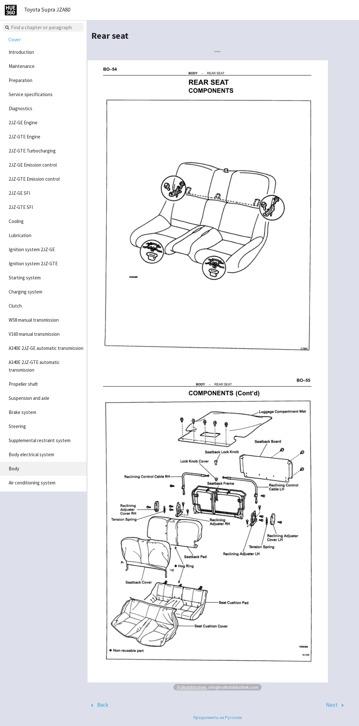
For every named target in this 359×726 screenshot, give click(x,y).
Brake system (22, 412)
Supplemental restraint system (40, 440)
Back (102, 704)
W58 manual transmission (34, 320)
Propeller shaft (23, 384)
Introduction (21, 52)
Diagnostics (20, 108)
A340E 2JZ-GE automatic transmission (46, 348)
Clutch (15, 306)
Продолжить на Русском (217, 717)
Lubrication (20, 235)
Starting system (25, 278)
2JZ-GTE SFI (21, 207)
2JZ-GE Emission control (33, 165)
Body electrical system (31, 454)
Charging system (25, 292)
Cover (14, 39)
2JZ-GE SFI (19, 193)
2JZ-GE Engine (23, 123)
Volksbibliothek (191, 687)
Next (332, 704)
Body (14, 469)
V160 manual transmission (34, 334)
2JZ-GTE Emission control (34, 179)
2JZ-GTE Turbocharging (32, 151)
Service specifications (31, 94)
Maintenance (22, 66)
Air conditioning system (32, 483)
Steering (17, 426)
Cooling (16, 221)
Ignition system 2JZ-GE (32, 249)
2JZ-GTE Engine (24, 137)
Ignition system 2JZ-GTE (33, 263)
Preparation (20, 80)
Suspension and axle (29, 398)
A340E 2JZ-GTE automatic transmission (34, 366)
